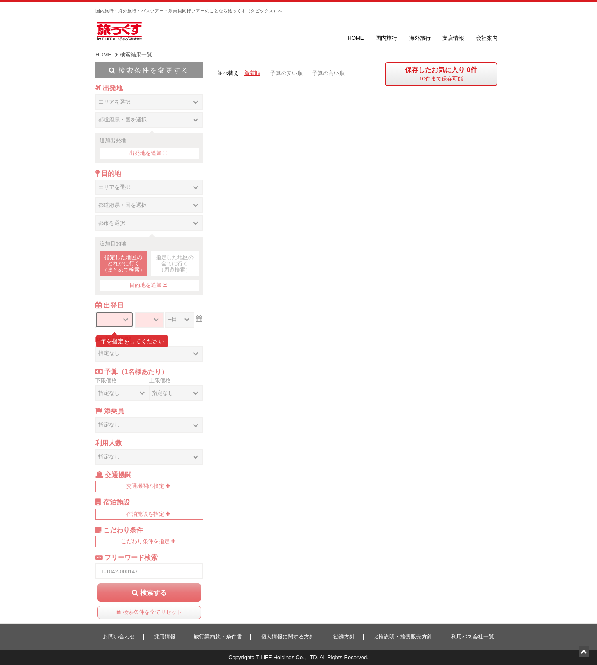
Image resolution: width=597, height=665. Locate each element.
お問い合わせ (119, 636)
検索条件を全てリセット (152, 612)
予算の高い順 (328, 73)
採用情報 (164, 636)
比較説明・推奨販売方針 (402, 636)
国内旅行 (386, 38)
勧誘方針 (344, 636)
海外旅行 (420, 38)
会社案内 (487, 38)
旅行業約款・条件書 (218, 636)
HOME (356, 38)
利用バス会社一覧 (472, 636)
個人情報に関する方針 (288, 636)
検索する (153, 592)
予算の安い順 (286, 73)
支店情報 (453, 38)
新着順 (252, 73)
